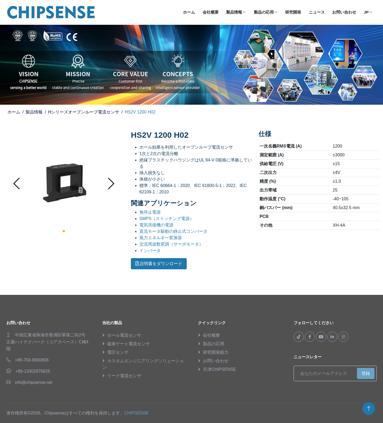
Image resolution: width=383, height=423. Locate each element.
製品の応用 (266, 12)
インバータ (150, 250)
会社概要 (211, 12)
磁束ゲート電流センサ (128, 343)
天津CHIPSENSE (219, 369)
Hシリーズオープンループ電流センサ (83, 112)
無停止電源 (150, 212)
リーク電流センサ (124, 375)
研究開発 (293, 12)
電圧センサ (117, 352)
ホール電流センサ (124, 335)
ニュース (317, 12)
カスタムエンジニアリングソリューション (143, 364)
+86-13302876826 (32, 371)
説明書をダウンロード (158, 263)
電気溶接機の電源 (156, 225)
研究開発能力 (215, 352)
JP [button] (368, 12)
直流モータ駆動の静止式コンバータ (173, 231)
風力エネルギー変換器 (160, 237)
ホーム (189, 12)
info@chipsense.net (33, 382)
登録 (365, 373)
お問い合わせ (344, 12)
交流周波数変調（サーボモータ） (171, 244)
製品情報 (236, 12)
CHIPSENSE (136, 413)
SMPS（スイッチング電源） (166, 218)
